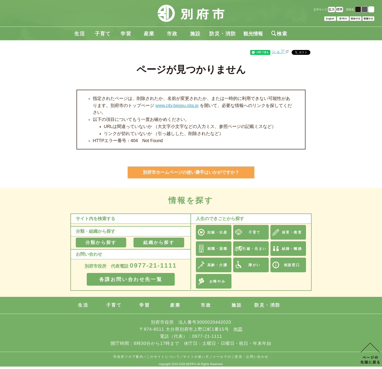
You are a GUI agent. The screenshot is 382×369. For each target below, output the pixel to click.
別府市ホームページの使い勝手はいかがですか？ (191, 172)
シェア (278, 51)
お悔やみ (217, 281)
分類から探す (101, 242)
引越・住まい (254, 249)
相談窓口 (292, 265)
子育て (103, 33)
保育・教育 (292, 232)
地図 (238, 329)
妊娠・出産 (217, 232)
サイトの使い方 (196, 357)
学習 (126, 33)
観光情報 (253, 33)
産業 (149, 33)
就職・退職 (217, 249)
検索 (279, 33)
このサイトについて (163, 357)
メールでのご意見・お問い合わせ (241, 357)
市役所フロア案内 (128, 357)
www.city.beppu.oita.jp (177, 105)
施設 (195, 33)
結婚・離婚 (292, 249)
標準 (339, 9)
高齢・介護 (217, 265)
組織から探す (158, 242)
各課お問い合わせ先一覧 (130, 279)
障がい (254, 265)
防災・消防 (222, 33)
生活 (79, 33)
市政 (172, 33)
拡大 (331, 9)
